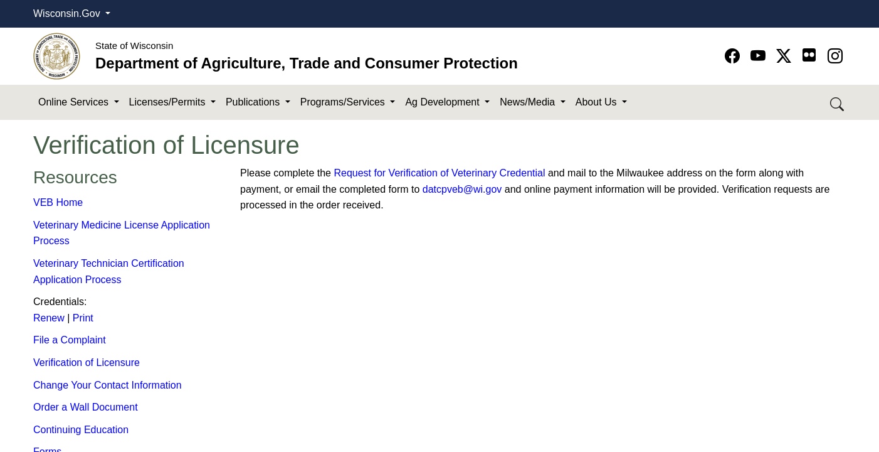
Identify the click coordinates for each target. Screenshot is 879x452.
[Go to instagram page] (835, 56)
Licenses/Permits (168, 102)
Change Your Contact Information (107, 385)
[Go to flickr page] (809, 55)
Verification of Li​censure (86, 362)
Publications (254, 102)
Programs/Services (344, 102)
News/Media (528, 102)
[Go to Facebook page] (734, 56)
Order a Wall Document (85, 407)
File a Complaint (69, 340)
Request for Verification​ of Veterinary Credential (439, 173)
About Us (597, 102)
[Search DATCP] (838, 102)
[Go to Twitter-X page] (786, 56)
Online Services (75, 102)
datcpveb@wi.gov (462, 189)
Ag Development (443, 102)
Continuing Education (81, 429)
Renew (49, 318)
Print (83, 318)
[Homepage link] (56, 55)
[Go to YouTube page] (760, 56)
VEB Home (58, 202)
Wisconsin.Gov (68, 13)
